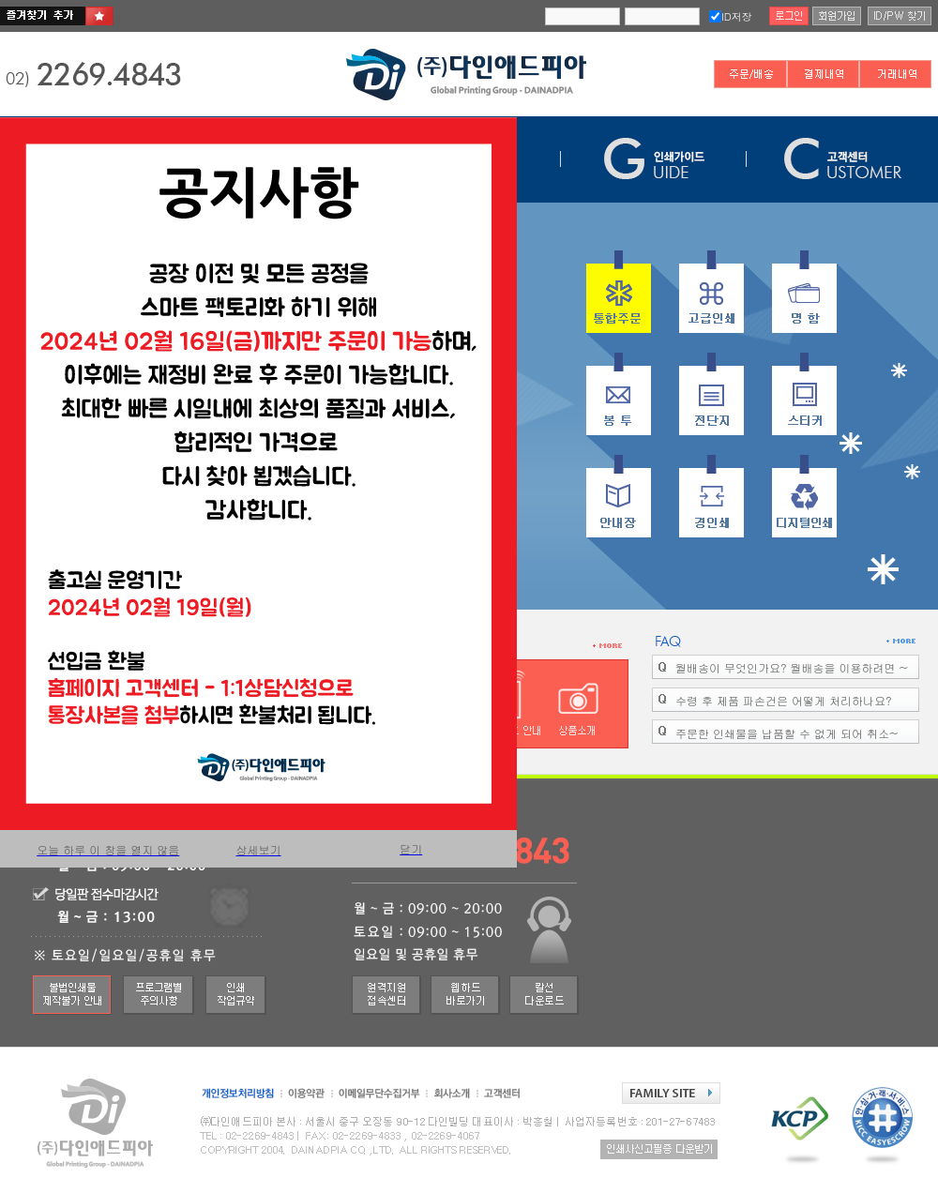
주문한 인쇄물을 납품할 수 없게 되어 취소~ (786, 733)
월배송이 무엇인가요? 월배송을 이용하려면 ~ (791, 667)
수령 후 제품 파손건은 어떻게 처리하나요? (783, 700)
